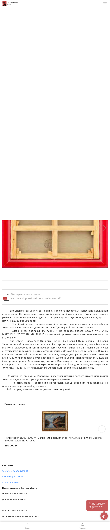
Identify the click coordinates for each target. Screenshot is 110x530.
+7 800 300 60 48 (11, 482)
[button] (104, 228)
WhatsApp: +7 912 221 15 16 (15, 471)
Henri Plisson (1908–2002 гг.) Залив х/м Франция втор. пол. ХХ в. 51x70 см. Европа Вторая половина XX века (53, 439)
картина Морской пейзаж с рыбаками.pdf (36, 298)
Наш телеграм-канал (12, 476)
